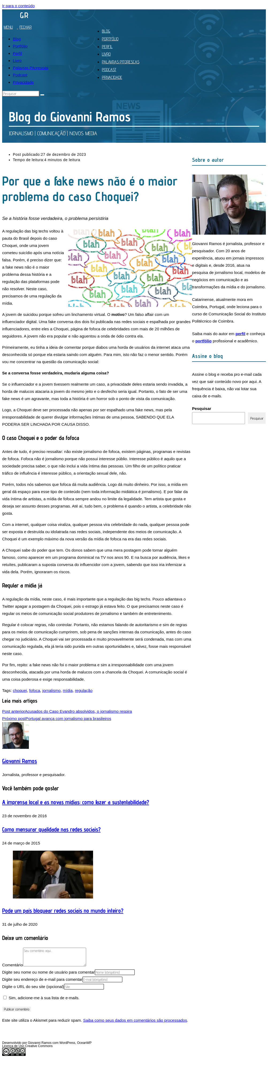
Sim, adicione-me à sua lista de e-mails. (41, 997)
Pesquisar (201, 408)
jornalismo (51, 690)
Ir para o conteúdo (18, 5)
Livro (17, 60)
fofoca (34, 690)
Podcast (20, 75)
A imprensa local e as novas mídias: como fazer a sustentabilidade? (75, 802)
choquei (20, 690)
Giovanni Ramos (19, 760)
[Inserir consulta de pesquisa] (20, 93)
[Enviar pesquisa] (42, 94)
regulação (84, 690)
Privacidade (23, 82)
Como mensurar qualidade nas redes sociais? (51, 829)
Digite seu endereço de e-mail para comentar (42, 979)
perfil (241, 333)
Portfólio (20, 46)
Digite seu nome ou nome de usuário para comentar (48, 972)
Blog (17, 39)
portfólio (203, 341)
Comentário (12, 965)
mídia (68, 690)
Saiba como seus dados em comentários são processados (135, 1020)
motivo (118, 314)
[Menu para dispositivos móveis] (19, 27)
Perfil (17, 53)
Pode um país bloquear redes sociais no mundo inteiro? (62, 910)
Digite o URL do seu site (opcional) (33, 986)
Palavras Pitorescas (30, 67)
